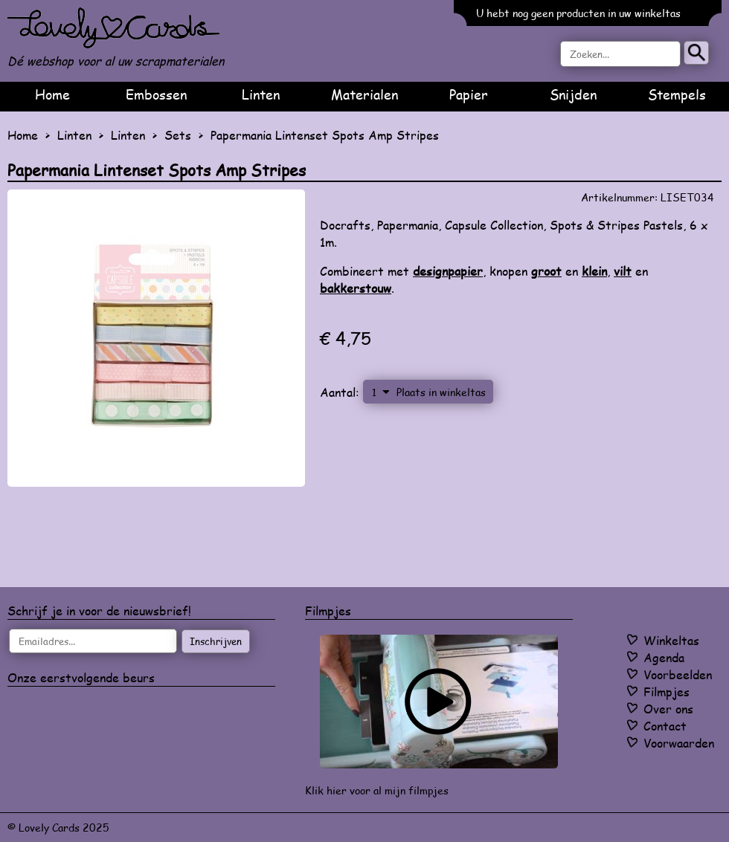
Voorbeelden (677, 674)
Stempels (677, 94)
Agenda (663, 657)
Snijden (573, 94)
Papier (468, 94)
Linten (261, 94)
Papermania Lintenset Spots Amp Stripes (325, 134)
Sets (177, 134)
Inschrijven (216, 641)
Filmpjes (666, 691)
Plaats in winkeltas (441, 391)
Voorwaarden (678, 742)
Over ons (668, 708)
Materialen (364, 94)
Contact (665, 725)
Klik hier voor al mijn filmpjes (377, 790)
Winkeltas (671, 640)
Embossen (156, 94)
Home (52, 94)
